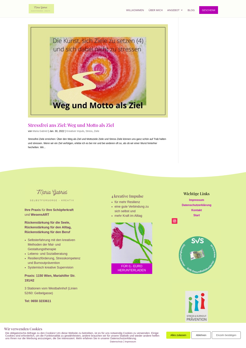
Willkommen (135, 10)
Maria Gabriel (40, 131)
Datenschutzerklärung (196, 205)
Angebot (173, 10)
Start (196, 215)
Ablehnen (201, 335)
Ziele (96, 131)
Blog (191, 10)
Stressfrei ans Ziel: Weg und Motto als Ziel (71, 125)
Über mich (156, 10)
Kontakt (196, 210)
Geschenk (208, 10)
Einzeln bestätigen (226, 335)
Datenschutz (116, 341)
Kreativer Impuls (75, 131)
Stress (89, 131)
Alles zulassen (178, 335)
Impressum (196, 199)
